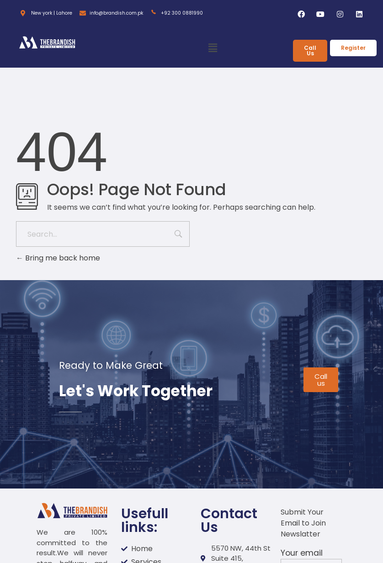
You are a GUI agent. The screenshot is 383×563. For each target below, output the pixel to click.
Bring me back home (58, 258)
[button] (212, 48)
